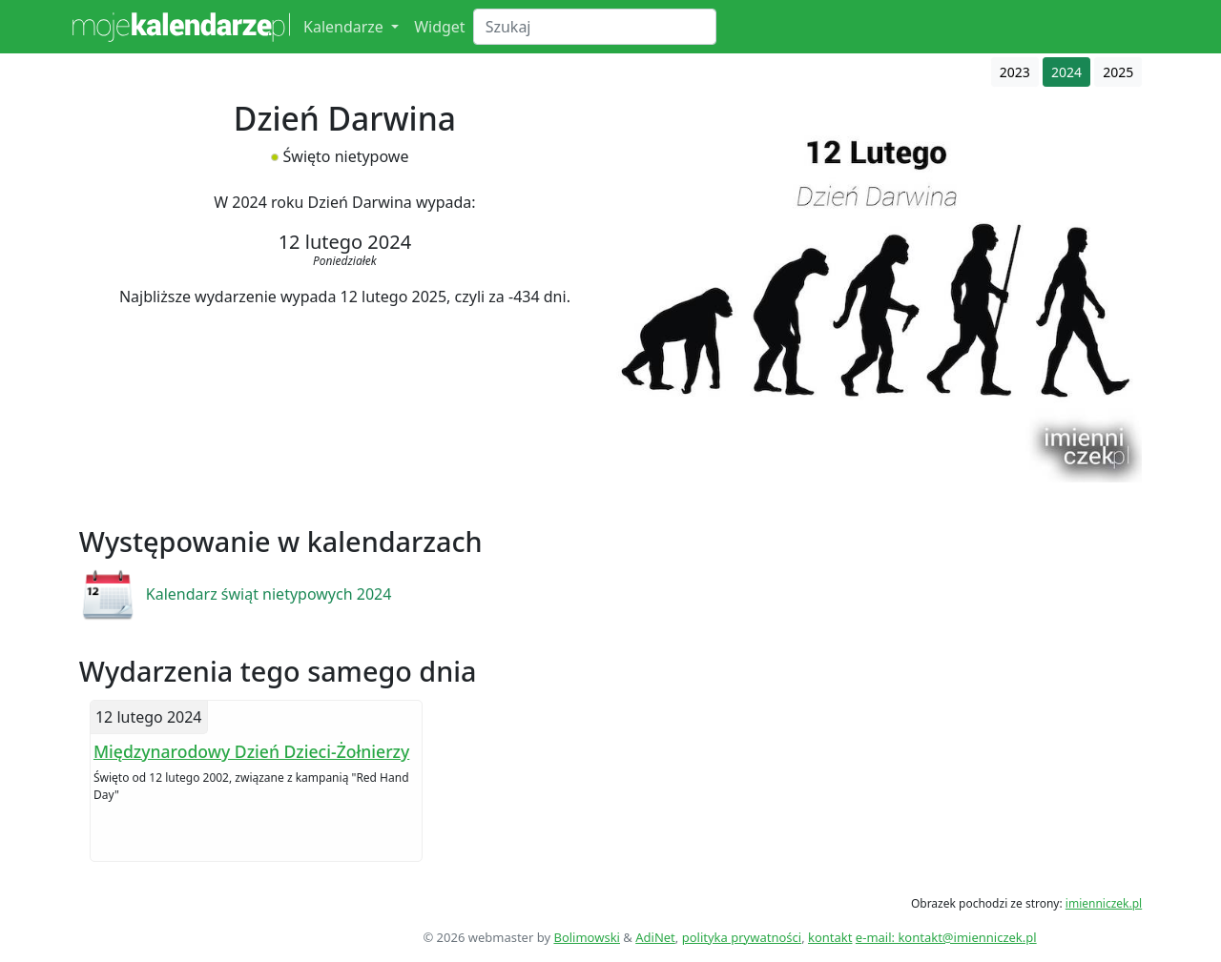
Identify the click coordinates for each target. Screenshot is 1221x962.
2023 (1015, 72)
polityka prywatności (741, 937)
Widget (440, 26)
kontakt (830, 937)
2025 (1118, 72)
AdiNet (655, 937)
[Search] (594, 27)
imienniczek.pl (1104, 903)
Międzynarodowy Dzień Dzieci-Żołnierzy (251, 751)
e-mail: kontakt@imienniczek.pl (946, 937)
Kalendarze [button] (345, 26)
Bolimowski (586, 937)
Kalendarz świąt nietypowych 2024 (269, 593)
